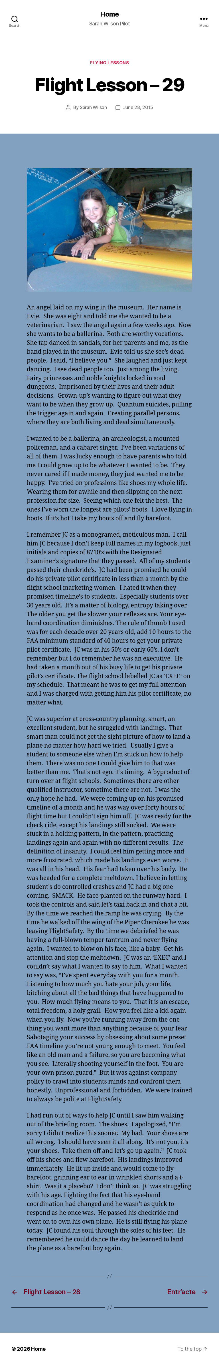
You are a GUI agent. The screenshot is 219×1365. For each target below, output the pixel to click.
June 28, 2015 (138, 107)
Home (109, 14)
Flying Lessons (109, 62)
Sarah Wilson (93, 107)
